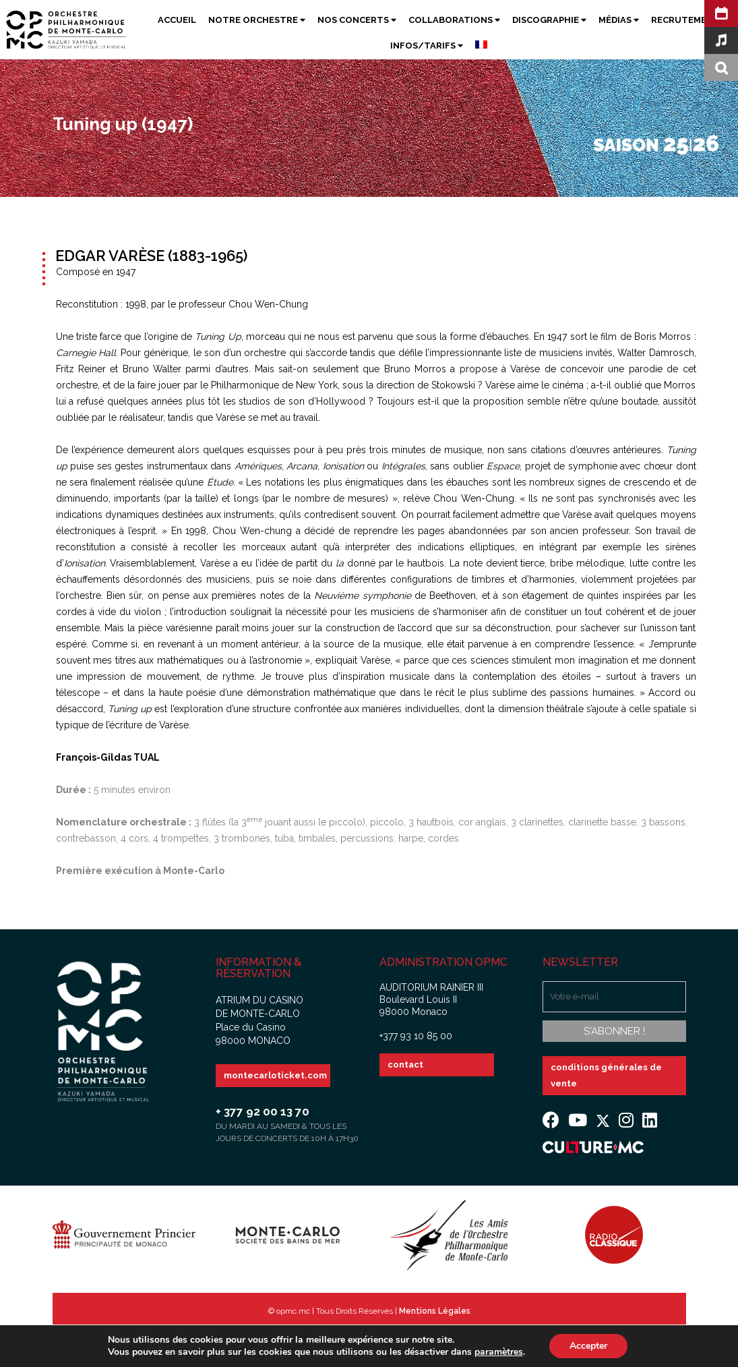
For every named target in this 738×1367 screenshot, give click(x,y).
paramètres (498, 1352)
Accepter (588, 1345)
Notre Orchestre (256, 20)
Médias (618, 20)
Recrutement (685, 20)
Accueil (177, 20)
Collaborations (454, 20)
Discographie (549, 20)
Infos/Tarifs (426, 45)
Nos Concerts (356, 20)
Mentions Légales (434, 1311)
